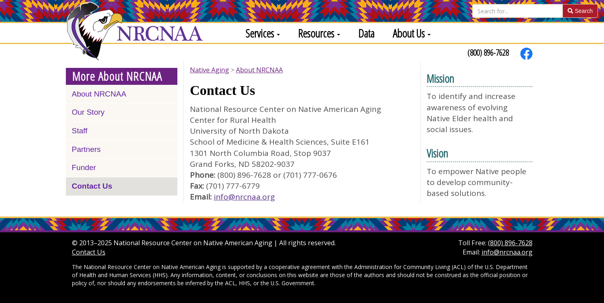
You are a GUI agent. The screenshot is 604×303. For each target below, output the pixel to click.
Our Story (88, 112)
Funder (84, 167)
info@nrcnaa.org (244, 196)
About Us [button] (412, 33)
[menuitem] (260, 33)
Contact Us (92, 186)
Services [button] (263, 33)
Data (366, 33)
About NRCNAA (99, 94)
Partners (86, 149)
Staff (80, 130)
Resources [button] (319, 33)
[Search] (517, 11)
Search (580, 11)
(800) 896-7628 (488, 52)
